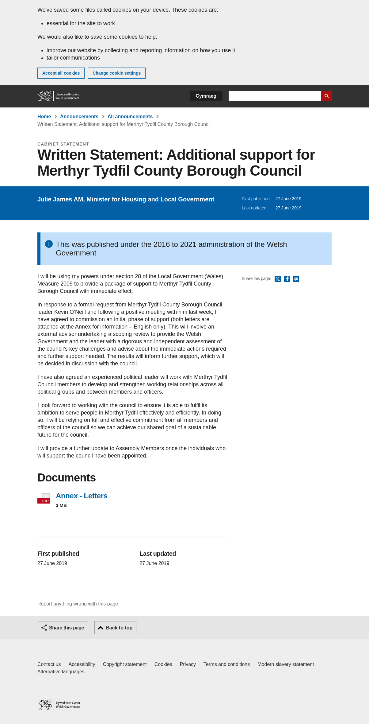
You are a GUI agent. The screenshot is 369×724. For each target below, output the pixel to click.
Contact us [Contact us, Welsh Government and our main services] (49, 664)
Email (296, 279)
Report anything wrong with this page (77, 603)
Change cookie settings (117, 73)
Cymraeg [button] (206, 96)
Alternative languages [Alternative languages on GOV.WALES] (61, 671)
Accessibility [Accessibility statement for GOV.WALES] (81, 664)
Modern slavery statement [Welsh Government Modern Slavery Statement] (285, 664)
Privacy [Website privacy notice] (188, 664)
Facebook (287, 279)
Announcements (79, 116)
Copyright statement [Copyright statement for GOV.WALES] (125, 664)
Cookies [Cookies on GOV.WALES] (163, 664)
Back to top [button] (119, 627)
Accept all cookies (61, 73)
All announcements (130, 116)
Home (44, 116)
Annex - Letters (82, 496)
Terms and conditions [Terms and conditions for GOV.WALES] (227, 664)
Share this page (66, 627)
